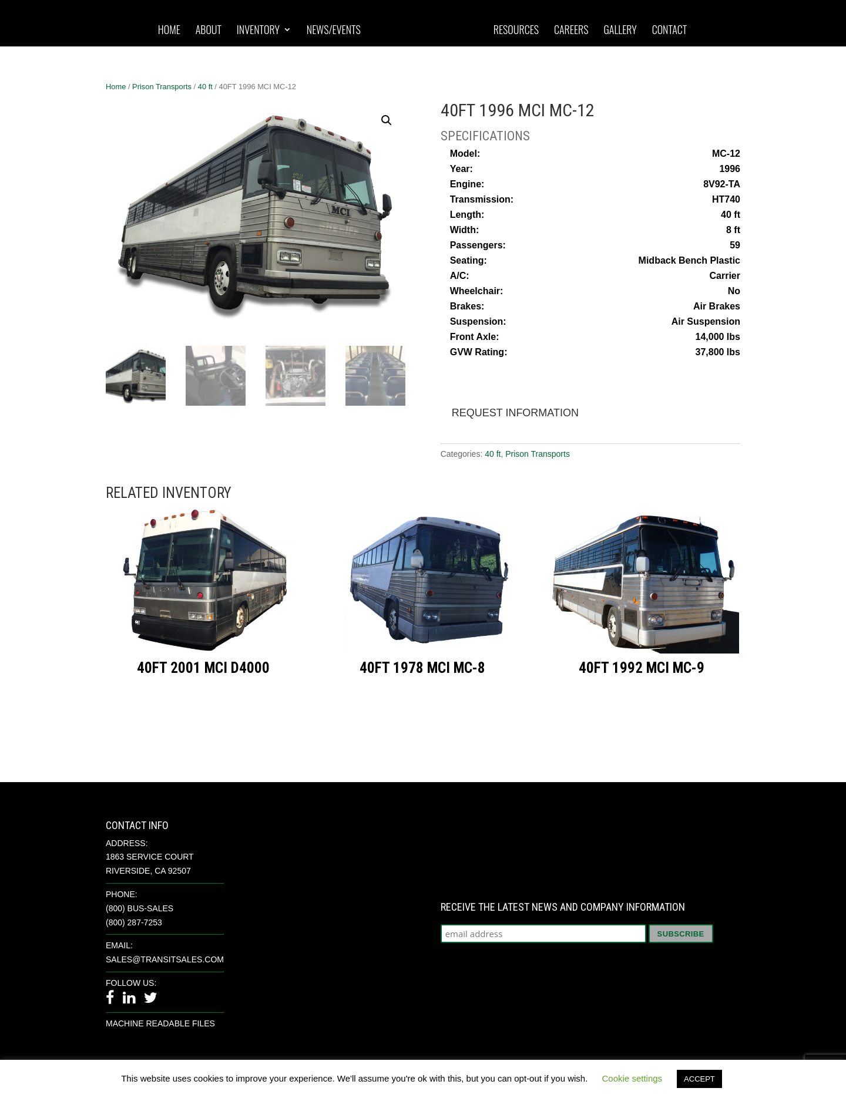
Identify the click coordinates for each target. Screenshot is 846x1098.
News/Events (334, 30)
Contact (669, 30)
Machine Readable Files (160, 1023)
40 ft (205, 86)
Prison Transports (162, 86)
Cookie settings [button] (632, 1078)
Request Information (515, 413)
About (208, 30)
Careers (571, 30)
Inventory (258, 30)
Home (169, 30)
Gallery (619, 30)
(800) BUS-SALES (139, 908)
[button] (386, 120)
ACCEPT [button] (699, 1079)
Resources (516, 30)
